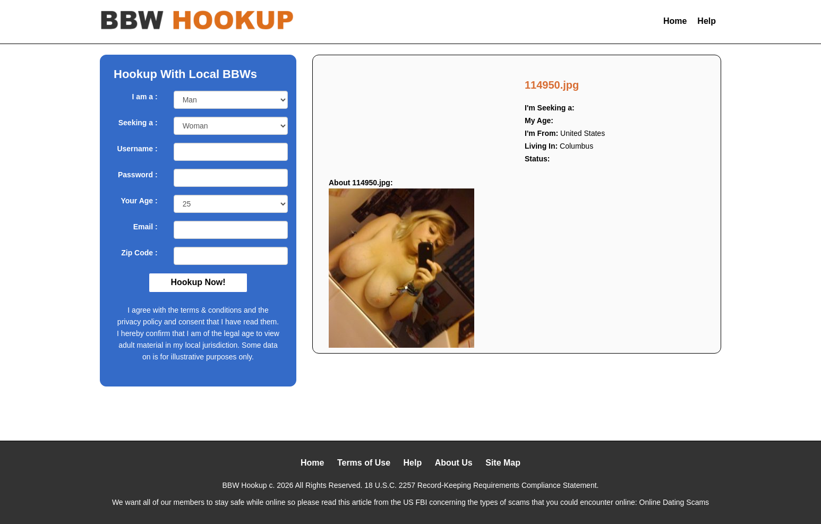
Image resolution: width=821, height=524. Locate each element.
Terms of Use (363, 462)
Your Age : (139, 200)
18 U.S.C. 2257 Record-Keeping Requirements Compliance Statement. (481, 485)
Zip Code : (139, 252)
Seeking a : (138, 122)
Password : (138, 174)
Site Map (502, 462)
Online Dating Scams (674, 502)
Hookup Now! (197, 282)
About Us (454, 462)
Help (706, 20)
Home (675, 20)
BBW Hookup (245, 485)
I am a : (144, 96)
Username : (137, 148)
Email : (145, 226)
